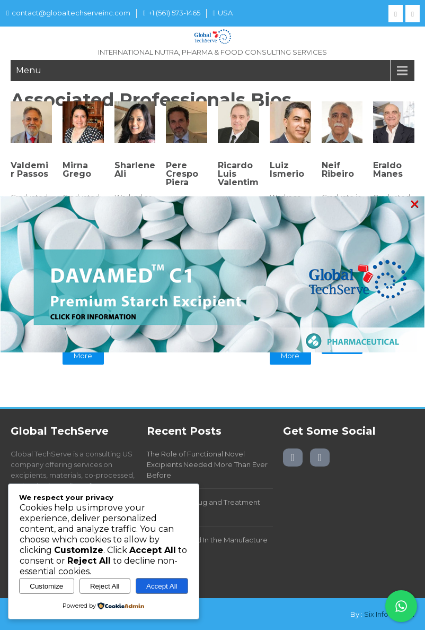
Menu (28, 70)
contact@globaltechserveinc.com (68, 12)
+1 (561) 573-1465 (171, 12)
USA (223, 12)
